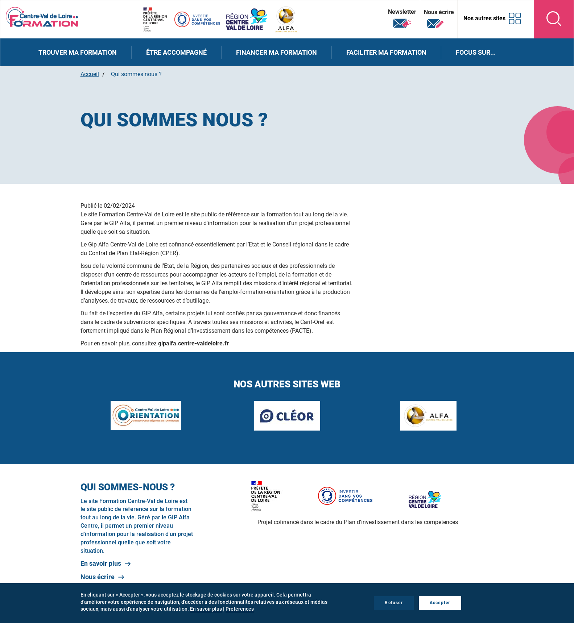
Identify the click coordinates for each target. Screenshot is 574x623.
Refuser (393, 602)
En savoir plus (100, 563)
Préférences (240, 609)
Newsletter (402, 18)
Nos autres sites (484, 18)
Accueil (89, 74)
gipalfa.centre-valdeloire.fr (193, 343)
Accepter (440, 602)
